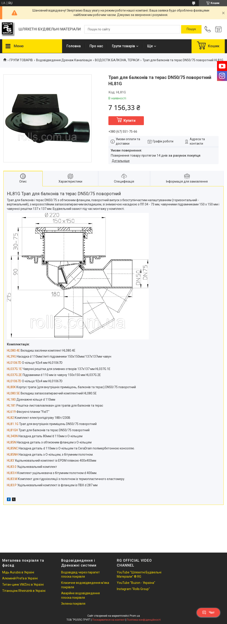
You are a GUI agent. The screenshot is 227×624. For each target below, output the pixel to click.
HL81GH (12, 430)
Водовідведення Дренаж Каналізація (64, 60)
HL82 (10, 417)
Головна (74, 46)
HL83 (10, 460)
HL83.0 (11, 466)
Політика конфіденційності (144, 619)
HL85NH (12, 454)
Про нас (96, 46)
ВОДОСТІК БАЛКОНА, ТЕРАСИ (117, 60)
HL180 (11, 399)
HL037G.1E (14, 369)
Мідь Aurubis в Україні (18, 572)
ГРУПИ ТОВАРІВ (21, 60)
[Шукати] (191, 29)
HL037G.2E (14, 375)
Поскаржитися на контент (108, 619)
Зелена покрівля (73, 603)
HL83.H (12, 473)
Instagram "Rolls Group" (133, 589)
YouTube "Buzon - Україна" (136, 583)
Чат (208, 612)
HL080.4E (13, 350)
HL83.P (12, 485)
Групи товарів (123, 46)
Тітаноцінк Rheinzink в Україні (23, 591)
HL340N (12, 436)
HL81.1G (12, 424)
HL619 (11, 411)
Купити (129, 120)
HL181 (11, 405)
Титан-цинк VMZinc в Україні (23, 584)
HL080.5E (13, 393)
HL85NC (12, 448)
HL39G (11, 356)
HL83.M (12, 479)
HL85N (11, 442)
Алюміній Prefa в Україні (20, 578)
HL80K (11, 387)
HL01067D (14, 362)
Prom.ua (135, 615)
